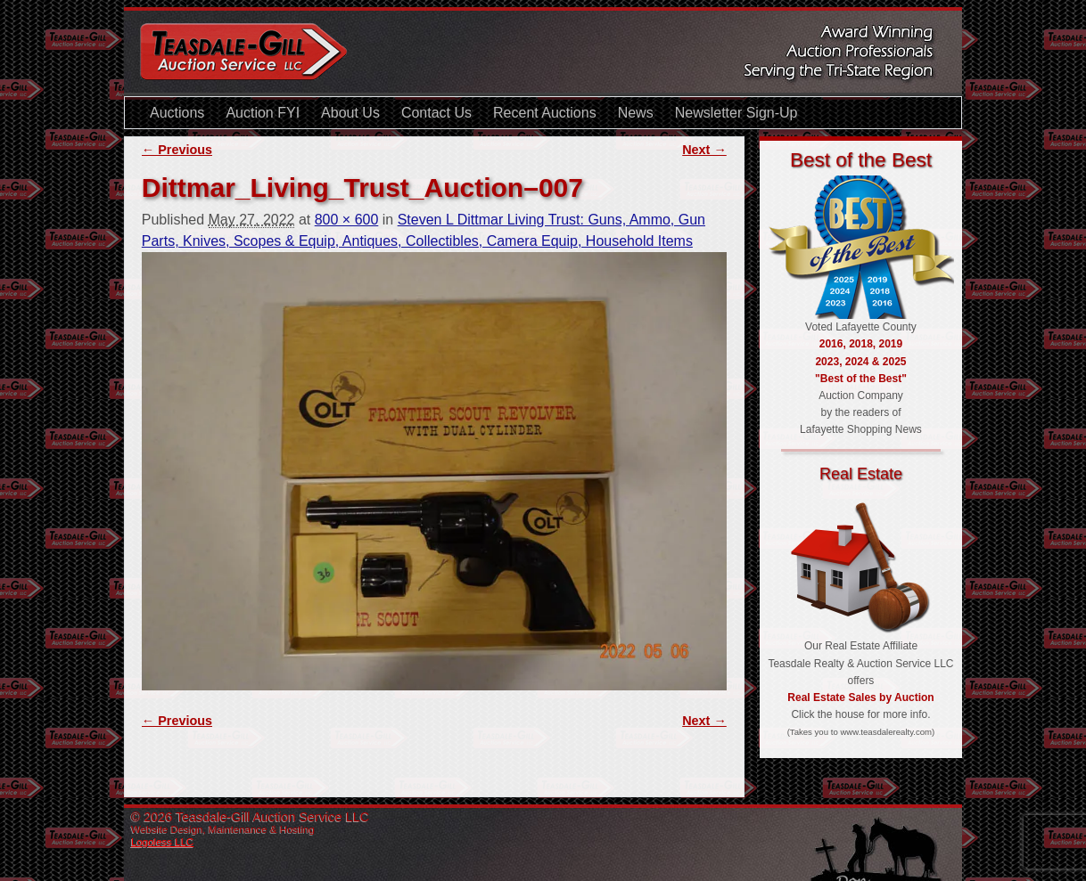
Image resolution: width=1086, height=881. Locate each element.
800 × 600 (347, 219)
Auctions (177, 112)
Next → (704, 150)
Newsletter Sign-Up (736, 112)
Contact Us (436, 112)
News (636, 112)
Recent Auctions (544, 112)
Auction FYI (263, 112)
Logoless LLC (162, 841)
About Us (350, 112)
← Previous (177, 150)
